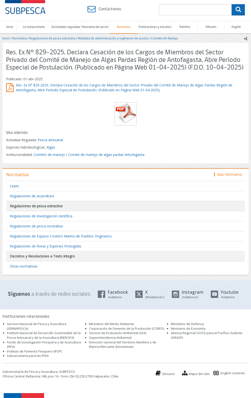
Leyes (14, 186)
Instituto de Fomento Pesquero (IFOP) (34, 351)
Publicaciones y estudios (155, 27)
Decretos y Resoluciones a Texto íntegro (42, 256)
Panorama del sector (95, 27)
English (236, 27)
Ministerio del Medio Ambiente (111, 324)
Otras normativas (24, 266)
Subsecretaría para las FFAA (28, 355)
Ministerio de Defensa (187, 324)
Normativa (123, 27)
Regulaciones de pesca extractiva (52, 38)
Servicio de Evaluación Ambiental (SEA (117, 333)
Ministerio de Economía (188, 328)
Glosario (168, 374)
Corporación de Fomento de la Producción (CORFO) (126, 328)
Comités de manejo (49, 154)
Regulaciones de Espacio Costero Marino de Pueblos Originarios (61, 236)
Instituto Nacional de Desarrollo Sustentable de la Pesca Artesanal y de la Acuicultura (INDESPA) (44, 335)
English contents (233, 373)
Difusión (211, 27)
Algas (51, 147)
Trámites (184, 27)
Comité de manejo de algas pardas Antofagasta (106, 154)
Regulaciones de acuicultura (32, 196)
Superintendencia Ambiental (110, 337)
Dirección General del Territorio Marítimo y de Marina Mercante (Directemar (122, 344)
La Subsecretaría (34, 27)
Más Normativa (228, 174)
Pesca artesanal (50, 140)
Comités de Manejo (164, 38)
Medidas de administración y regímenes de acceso (113, 38)
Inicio (9, 27)
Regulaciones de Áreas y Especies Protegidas (45, 246)
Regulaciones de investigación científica (41, 216)
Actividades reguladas (65, 27)
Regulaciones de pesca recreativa (36, 226)
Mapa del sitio (199, 374)
